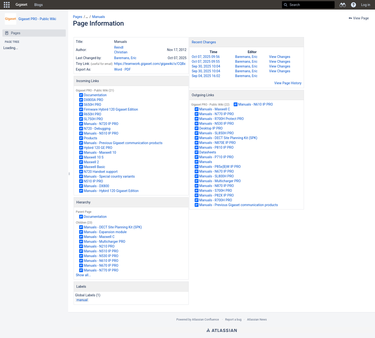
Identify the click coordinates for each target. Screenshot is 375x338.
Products (90, 138)
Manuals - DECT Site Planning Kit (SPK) (113, 227)
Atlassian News (257, 319)
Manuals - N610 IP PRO (101, 261)
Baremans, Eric (125, 58)
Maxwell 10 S (94, 157)
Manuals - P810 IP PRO (216, 147)
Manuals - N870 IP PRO (216, 186)
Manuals (98, 17)
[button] (6, 5)
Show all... (83, 275)
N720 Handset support (100, 172)
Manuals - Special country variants (109, 176)
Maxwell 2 (91, 162)
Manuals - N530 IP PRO (101, 256)
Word (118, 69)
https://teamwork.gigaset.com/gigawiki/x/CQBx (149, 64)
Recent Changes (204, 42)
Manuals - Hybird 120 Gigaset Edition (111, 191)
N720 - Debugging (97, 128)
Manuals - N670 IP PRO (101, 265)
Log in (365, 5)
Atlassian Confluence (205, 319)
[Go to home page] (21, 5)
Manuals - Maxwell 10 (100, 152)
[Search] (285, 5)
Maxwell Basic (94, 167)
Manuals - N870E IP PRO (217, 143)
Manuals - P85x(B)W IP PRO (220, 167)
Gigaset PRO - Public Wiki (37, 19)
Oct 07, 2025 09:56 (206, 57)
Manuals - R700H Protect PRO (221, 119)
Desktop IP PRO (211, 128)
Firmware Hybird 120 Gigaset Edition (111, 109)
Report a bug (233, 319)
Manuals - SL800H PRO (216, 176)
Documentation (95, 95)
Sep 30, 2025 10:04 (206, 66)
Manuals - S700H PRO (215, 190)
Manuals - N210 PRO (99, 246)
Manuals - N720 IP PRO (101, 124)
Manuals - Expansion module (105, 232)
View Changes (279, 57)
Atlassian (221, 330)
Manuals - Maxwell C (99, 237)
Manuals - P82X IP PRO (216, 195)
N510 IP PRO (93, 181)
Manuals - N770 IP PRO (101, 270)
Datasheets (207, 152)
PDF (128, 69)
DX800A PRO (93, 100)
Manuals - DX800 (96, 186)
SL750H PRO (93, 119)
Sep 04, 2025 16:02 (206, 76)
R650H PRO (92, 114)
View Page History (287, 83)
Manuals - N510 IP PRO (101, 133)
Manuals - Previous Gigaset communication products (123, 143)
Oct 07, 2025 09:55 (206, 61)
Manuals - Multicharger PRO (104, 241)
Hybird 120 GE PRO (98, 148)
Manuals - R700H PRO (215, 200)
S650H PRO (92, 105)
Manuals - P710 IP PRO (216, 157)
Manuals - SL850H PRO (216, 133)
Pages (77, 17)
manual (82, 300)
